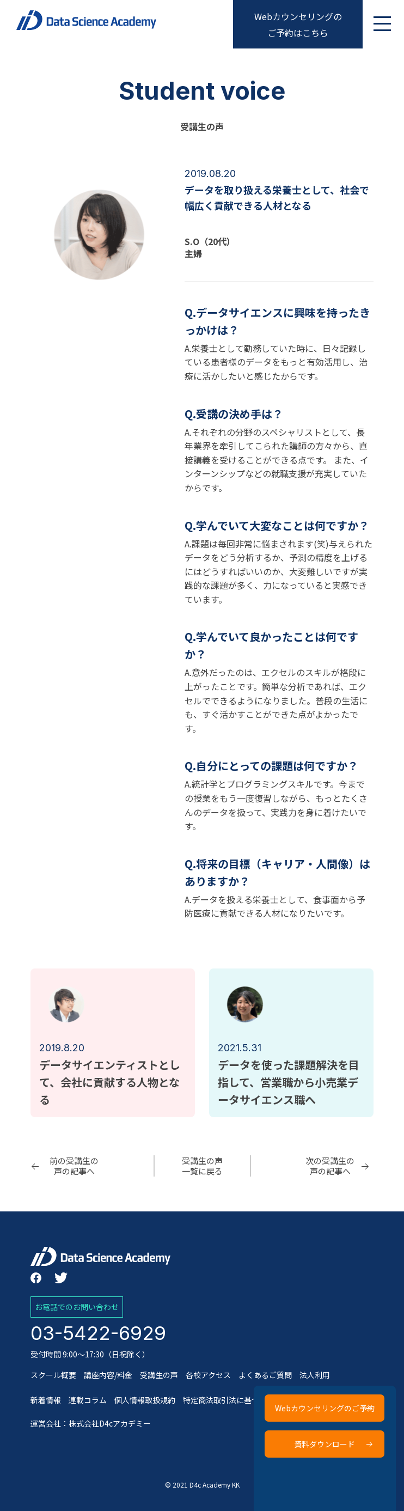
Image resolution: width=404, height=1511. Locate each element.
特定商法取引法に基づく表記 (232, 1399)
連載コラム (88, 1399)
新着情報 (45, 1399)
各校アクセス (208, 1374)
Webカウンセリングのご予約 (325, 1408)
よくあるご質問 (265, 1374)
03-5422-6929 (98, 1332)
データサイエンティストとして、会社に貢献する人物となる (109, 1082)
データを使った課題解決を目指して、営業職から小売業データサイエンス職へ (288, 1082)
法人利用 (314, 1374)
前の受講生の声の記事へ (74, 1166)
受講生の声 (159, 1374)
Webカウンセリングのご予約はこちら (298, 24)
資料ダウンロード (325, 1444)
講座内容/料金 (108, 1374)
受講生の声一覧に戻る (202, 1166)
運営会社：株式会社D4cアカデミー (90, 1423)
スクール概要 (53, 1374)
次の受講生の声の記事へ (329, 1166)
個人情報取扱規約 (144, 1399)
